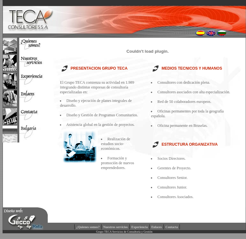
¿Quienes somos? (88, 227)
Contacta (171, 227)
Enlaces (156, 227)
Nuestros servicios (115, 227)
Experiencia (139, 227)
